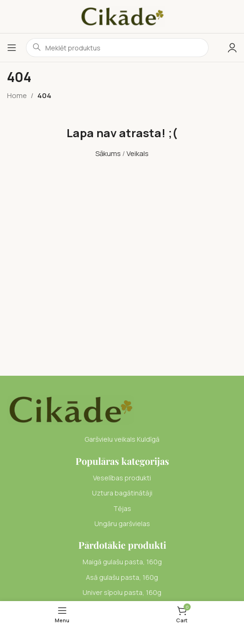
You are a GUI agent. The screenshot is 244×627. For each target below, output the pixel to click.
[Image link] (70, 409)
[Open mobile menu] (11, 47)
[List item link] (122, 478)
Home (17, 95)
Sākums (108, 153)
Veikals (137, 153)
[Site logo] (122, 16)
